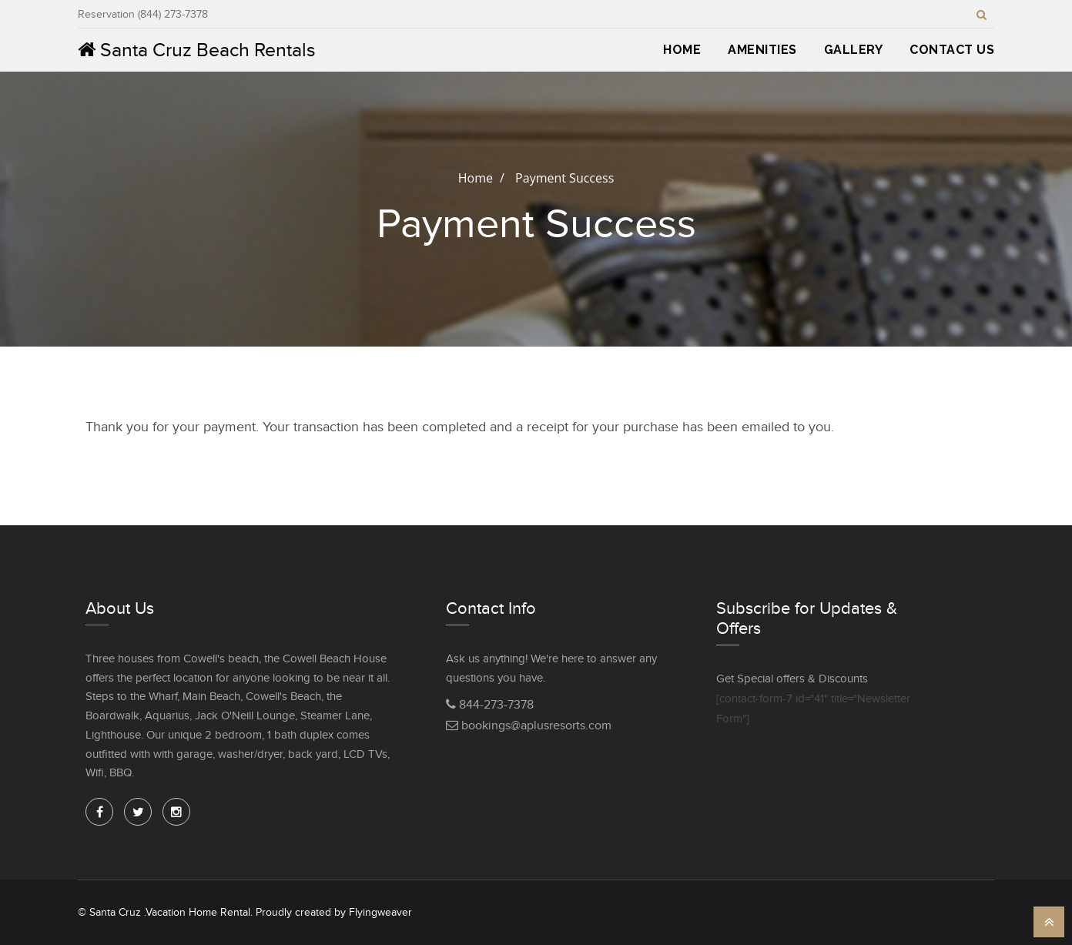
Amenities (762, 49)
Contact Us (952, 49)
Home (682, 49)
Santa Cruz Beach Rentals (197, 50)
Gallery (853, 49)
